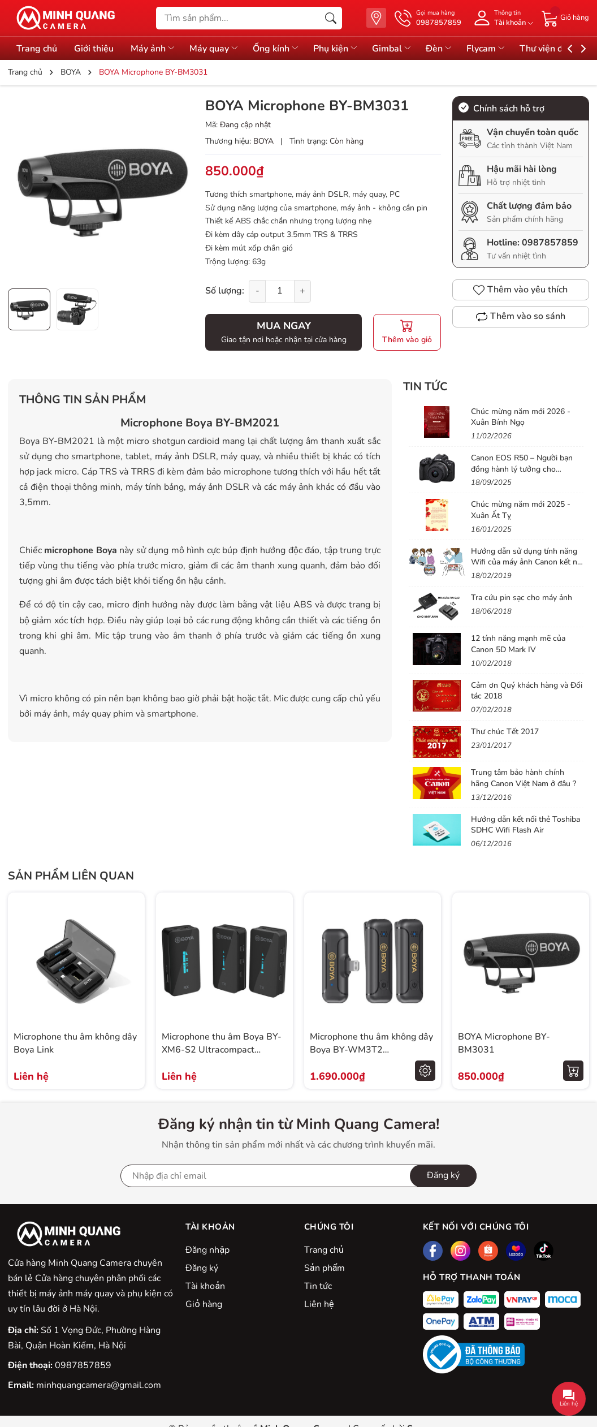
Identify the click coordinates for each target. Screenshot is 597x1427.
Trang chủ (36, 48)
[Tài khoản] (501, 18)
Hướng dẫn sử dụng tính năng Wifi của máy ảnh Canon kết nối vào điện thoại (527, 562)
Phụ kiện (339, 48)
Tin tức (425, 386)
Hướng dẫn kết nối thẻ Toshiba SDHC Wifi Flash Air (525, 825)
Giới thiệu (94, 48)
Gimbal (396, 48)
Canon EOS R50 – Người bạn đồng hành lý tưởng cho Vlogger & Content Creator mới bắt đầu (526, 474)
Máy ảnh (154, 48)
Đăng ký (201, 1268)
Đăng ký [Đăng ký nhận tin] (443, 1175)
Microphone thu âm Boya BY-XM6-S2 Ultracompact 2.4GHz (222, 1049)
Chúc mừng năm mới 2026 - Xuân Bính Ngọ (520, 417)
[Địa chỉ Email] (298, 1176)
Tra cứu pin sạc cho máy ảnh (521, 597)
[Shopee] (488, 1251)
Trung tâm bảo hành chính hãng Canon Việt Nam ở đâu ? (523, 778)
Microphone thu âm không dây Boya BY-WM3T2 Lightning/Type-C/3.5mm (371, 1049)
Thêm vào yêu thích (520, 289)
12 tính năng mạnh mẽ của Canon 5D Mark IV (518, 644)
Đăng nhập (207, 1250)
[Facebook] (433, 1251)
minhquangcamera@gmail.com (98, 1385)
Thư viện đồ (555, 48)
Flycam (492, 48)
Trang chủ (324, 1250)
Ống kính (279, 48)
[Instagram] (460, 1251)
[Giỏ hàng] (565, 17)
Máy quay (216, 48)
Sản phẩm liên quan (71, 875)
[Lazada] (516, 1251)
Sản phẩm (324, 1268)
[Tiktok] (543, 1251)
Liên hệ (319, 1304)
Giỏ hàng (203, 1304)
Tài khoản (205, 1286)
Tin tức (318, 1286)
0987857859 (550, 242)
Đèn (444, 48)
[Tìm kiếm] (330, 18)
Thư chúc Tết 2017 (505, 731)
